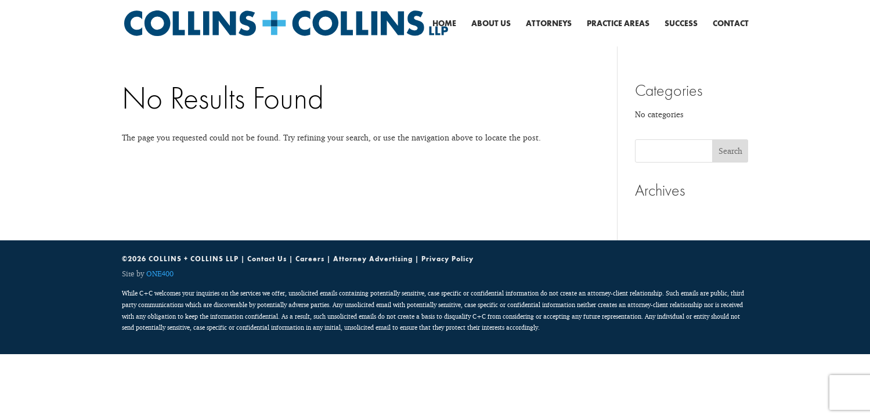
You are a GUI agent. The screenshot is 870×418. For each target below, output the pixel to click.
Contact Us (267, 259)
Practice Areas (618, 23)
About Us (491, 23)
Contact (731, 23)
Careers (309, 259)
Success (681, 23)
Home (444, 23)
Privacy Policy (447, 259)
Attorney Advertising (373, 259)
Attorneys (549, 23)
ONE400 (160, 273)
